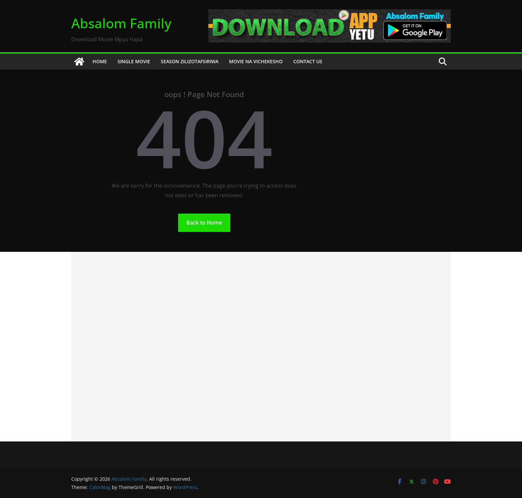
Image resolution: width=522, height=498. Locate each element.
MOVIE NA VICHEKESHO (256, 61)
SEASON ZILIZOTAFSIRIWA (189, 61)
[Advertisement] (261, 346)
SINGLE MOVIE (134, 61)
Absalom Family (121, 23)
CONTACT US (307, 61)
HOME (100, 61)
